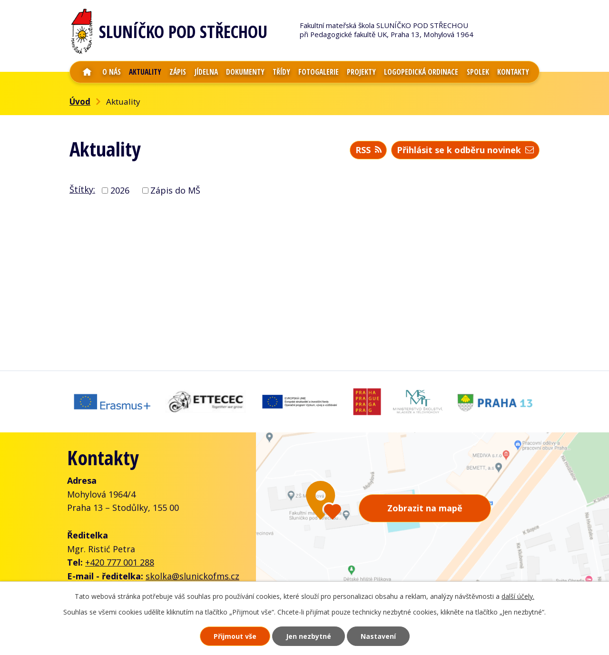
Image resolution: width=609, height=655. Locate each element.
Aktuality (145, 72)
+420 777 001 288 (119, 562)
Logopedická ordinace (421, 72)
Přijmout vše (235, 636)
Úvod (87, 72)
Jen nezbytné (308, 636)
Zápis (177, 72)
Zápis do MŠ (175, 190)
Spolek (478, 72)
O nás (111, 72)
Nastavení (378, 636)
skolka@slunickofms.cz (192, 576)
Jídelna (206, 72)
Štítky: (82, 189)
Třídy (281, 72)
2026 (119, 190)
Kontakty (513, 72)
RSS (368, 150)
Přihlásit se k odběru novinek (465, 150)
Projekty (361, 72)
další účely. (517, 596)
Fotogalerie (318, 72)
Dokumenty (245, 72)
